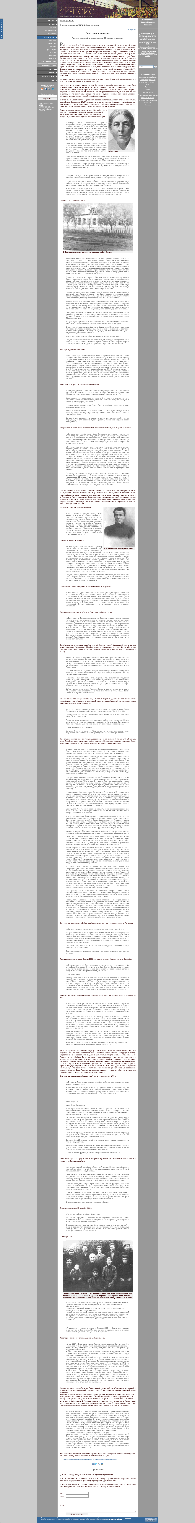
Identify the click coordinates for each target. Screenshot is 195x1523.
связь (54, 80)
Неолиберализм (148, 92)
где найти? (52, 34)
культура (52, 58)
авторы (53, 69)
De (156, 1)
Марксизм (148, 87)
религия (53, 47)
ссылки (53, 73)
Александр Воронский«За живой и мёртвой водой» (147, 47)
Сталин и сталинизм (92, 25)
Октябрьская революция (147, 80)
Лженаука (148, 105)
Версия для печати (67, 21)
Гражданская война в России (148, 77)
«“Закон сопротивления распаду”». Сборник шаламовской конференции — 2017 (147, 54)
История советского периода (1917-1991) (72, 25)
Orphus (41, 105)
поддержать (1, 28)
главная (52, 21)
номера (53, 28)
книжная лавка (49, 77)
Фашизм (147, 89)
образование (51, 44)
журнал (53, 24)
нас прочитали (50, 31)
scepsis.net (128, 1518)
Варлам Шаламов (148, 22)
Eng (153, 1)
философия (51, 49)
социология (51, 55)
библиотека (50, 37)
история (53, 52)
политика (52, 41)
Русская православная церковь (148, 95)
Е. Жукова (132, 29)
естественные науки (48, 61)
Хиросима (148, 25)
